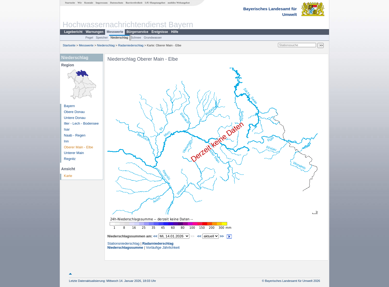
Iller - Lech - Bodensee (81, 123)
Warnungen (94, 32)
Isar (67, 129)
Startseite (70, 2)
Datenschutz (116, 2)
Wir (80, 2)
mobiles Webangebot (179, 2)
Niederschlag (119, 37)
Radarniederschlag (130, 45)
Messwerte (115, 32)
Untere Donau (75, 118)
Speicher (102, 37)
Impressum (102, 2)
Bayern (69, 106)
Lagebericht (73, 32)
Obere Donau (74, 112)
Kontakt (88, 2)
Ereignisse (160, 32)
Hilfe (174, 32)
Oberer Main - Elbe (78, 147)
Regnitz (70, 159)
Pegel (89, 37)
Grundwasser (153, 37)
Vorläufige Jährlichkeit (162, 247)
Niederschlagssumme (125, 247)
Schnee (136, 37)
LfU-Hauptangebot (155, 2)
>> (222, 236)
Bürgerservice (137, 32)
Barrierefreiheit (134, 2)
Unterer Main (74, 153)
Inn (66, 141)
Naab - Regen (75, 135)
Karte (68, 176)
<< (155, 236)
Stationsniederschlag (124, 243)
